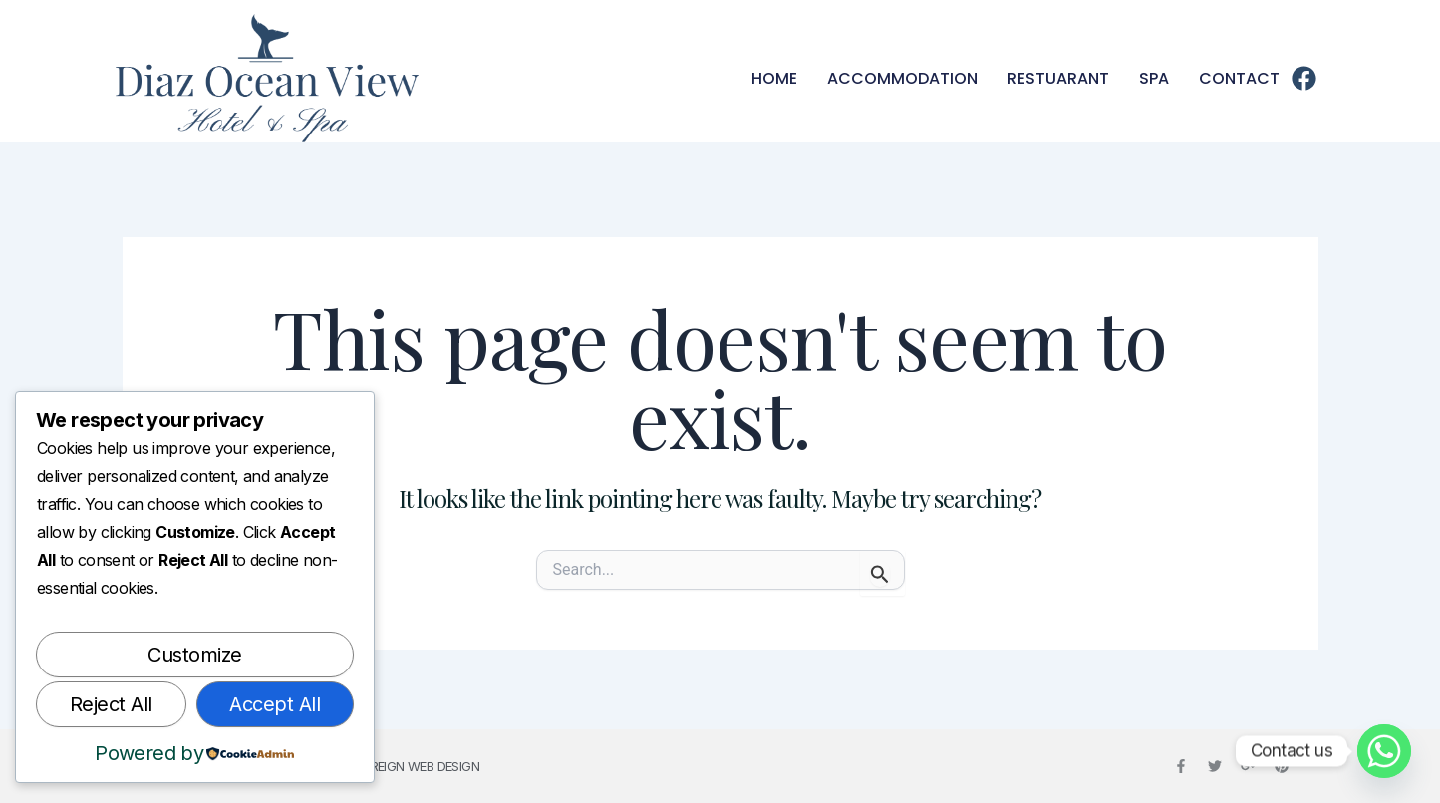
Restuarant (1058, 78)
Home (774, 78)
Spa (1154, 78)
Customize (194, 655)
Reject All (111, 704)
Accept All (274, 704)
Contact (1239, 78)
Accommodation (902, 78)
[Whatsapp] (1384, 751)
